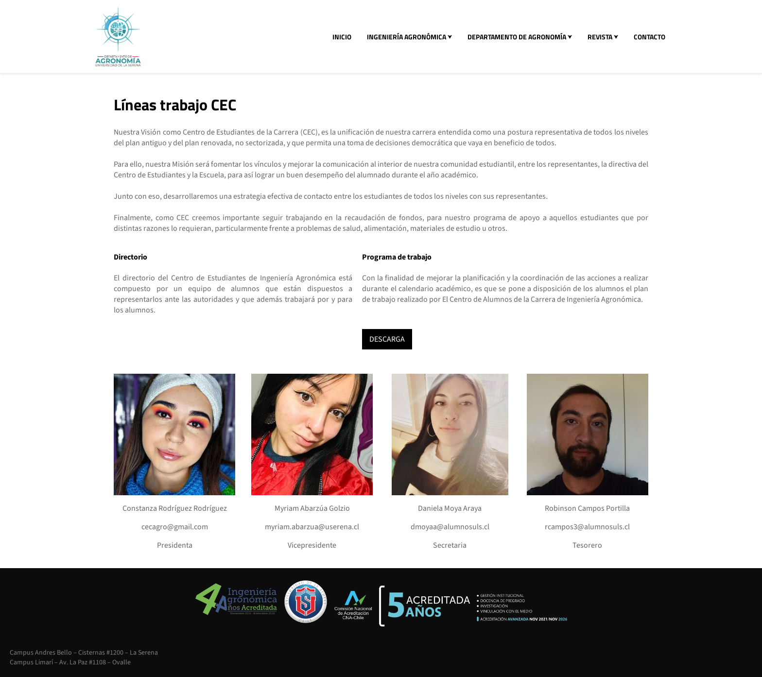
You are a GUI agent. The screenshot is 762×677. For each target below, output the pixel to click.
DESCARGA (387, 339)
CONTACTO (649, 37)
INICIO (341, 37)
